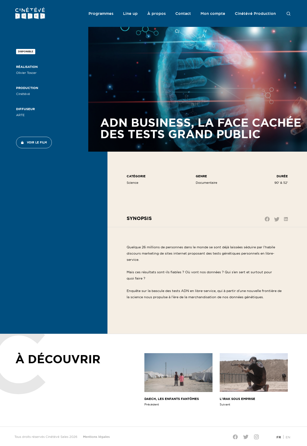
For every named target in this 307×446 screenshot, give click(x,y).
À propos (156, 13)
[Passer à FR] (278, 437)
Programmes (101, 13)
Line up (130, 13)
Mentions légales (96, 436)
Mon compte (213, 13)
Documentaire (206, 182)
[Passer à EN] (288, 437)
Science (132, 182)
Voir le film (37, 142)
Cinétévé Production (255, 13)
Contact (183, 13)
